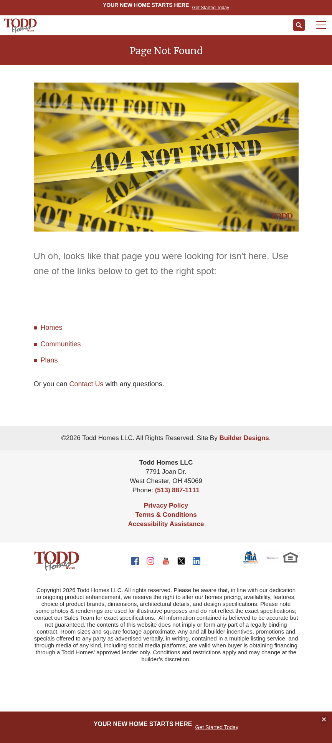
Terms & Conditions (166, 514)
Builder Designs (244, 438)
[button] (299, 25)
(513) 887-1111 (177, 490)
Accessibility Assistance (166, 524)
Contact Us (86, 384)
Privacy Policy (166, 505)
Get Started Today (217, 727)
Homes (52, 327)
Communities (61, 344)
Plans (49, 360)
